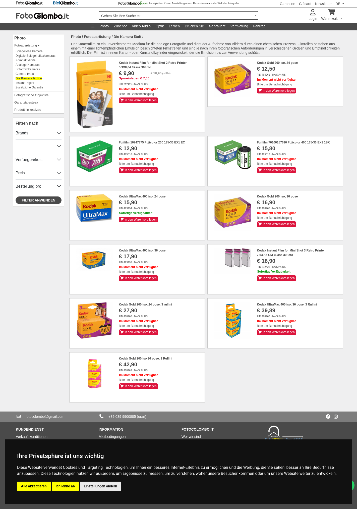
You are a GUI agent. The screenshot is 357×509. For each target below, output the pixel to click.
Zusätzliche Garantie (29, 87)
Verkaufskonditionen (31, 437)
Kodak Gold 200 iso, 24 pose (277, 63)
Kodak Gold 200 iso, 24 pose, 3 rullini (145, 304)
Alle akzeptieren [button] (34, 486)
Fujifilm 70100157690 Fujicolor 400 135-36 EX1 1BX (293, 142)
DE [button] (338, 4)
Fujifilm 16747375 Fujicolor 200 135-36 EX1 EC (152, 142)
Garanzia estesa (26, 102)
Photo (104, 26)
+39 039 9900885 (122, 417)
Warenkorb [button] (330, 15)
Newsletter (323, 4)
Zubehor (120, 26)
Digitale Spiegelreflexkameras (35, 56)
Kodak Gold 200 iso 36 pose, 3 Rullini (145, 358)
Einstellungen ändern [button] (100, 486)
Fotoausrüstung (97, 37)
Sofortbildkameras (28, 69)
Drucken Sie (194, 26)
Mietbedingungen (112, 437)
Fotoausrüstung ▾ (27, 45)
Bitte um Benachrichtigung (136, 94)
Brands (22, 133)
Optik (160, 26)
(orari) (141, 417)
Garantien (287, 4)
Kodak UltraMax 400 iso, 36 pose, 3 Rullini (287, 304)
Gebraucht (217, 26)
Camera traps (25, 74)
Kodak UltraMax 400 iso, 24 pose (142, 196)
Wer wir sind (191, 437)
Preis (20, 173)
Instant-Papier (25, 83)
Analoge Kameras (27, 65)
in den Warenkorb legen (138, 100)
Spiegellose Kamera (29, 51)
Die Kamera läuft (127, 37)
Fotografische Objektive (31, 95)
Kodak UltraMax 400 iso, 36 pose (142, 250)
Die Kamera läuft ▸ (29, 78)
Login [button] (313, 15)
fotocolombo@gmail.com (45, 417)
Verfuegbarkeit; (29, 160)
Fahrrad (259, 26)
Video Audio (141, 26)
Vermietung (239, 26)
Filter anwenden (38, 200)
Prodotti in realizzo (27, 110)
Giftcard (305, 4)
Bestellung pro (28, 186)
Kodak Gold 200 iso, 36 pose (277, 196)
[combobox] (178, 15)
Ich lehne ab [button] (65, 486)
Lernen (174, 26)
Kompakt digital (26, 60)
